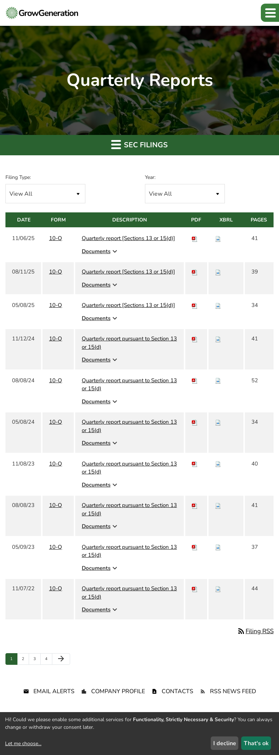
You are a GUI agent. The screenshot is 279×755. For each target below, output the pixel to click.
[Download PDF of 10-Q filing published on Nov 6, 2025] (195, 238)
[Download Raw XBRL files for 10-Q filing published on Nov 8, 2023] (218, 463)
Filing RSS (255, 631)
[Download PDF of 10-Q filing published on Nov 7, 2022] (195, 588)
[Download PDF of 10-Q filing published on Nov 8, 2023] (195, 463)
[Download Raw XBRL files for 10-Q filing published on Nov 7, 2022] (218, 588)
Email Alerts (53, 691)
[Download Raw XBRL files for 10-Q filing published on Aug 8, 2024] (218, 380)
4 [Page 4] (48, 660)
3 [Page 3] (37, 660)
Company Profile (118, 691)
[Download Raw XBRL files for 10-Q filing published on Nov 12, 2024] (218, 338)
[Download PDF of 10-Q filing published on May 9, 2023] (195, 547)
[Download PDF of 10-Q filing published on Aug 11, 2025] (195, 271)
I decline (224, 743)
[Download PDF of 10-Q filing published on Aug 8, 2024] (195, 380)
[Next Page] (61, 659)
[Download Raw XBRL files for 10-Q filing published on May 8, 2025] (218, 305)
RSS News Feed (233, 691)
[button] (270, 13)
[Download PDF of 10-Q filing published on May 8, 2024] (195, 422)
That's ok (256, 743)
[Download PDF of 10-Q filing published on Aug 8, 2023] (195, 505)
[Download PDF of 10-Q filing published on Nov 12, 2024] (195, 338)
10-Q (55, 238)
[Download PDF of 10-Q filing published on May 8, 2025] (195, 305)
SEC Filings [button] (139, 144)
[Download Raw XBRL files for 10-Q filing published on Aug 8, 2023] (218, 505)
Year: (150, 177)
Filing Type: (18, 177)
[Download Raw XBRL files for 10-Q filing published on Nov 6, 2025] (218, 238)
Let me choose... (23, 743)
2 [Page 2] (25, 660)
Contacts (177, 691)
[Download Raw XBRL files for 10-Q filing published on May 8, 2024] (218, 422)
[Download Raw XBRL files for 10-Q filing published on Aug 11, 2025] (218, 271)
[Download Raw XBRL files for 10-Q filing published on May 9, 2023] (218, 547)
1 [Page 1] (13, 660)
